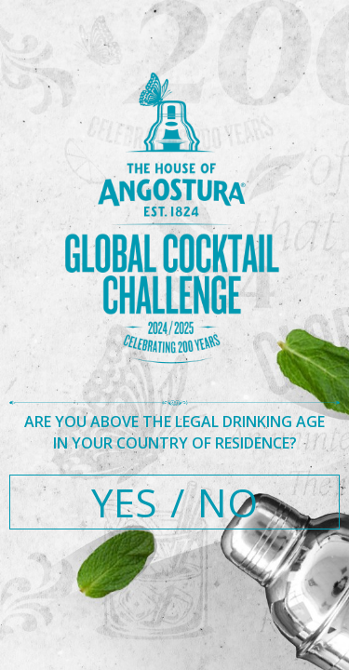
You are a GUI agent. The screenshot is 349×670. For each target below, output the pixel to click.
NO (227, 502)
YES (124, 502)
